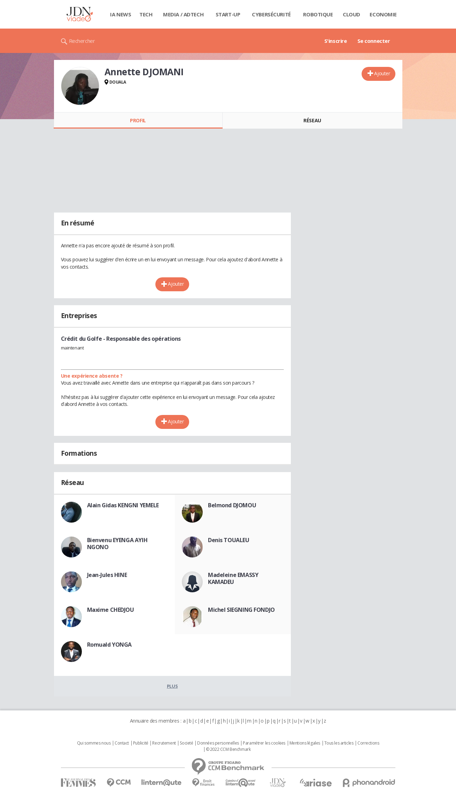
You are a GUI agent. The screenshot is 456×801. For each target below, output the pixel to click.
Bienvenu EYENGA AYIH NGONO (117, 543)
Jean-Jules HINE (107, 575)
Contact (122, 743)
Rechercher (82, 40)
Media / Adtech (183, 14)
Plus (172, 686)
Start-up (228, 14)
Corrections (368, 743)
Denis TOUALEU (228, 540)
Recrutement (164, 743)
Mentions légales (304, 743)
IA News (120, 14)
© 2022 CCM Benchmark (228, 749)
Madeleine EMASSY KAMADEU (233, 578)
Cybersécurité (271, 14)
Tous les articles (339, 743)
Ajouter (382, 73)
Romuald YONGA (109, 644)
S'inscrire (335, 40)
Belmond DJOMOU (232, 505)
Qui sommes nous (94, 743)
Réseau (312, 120)
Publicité (140, 743)
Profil (138, 120)
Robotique (318, 14)
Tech (145, 14)
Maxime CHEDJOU (110, 610)
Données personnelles (218, 743)
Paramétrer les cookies (264, 743)
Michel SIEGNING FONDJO (241, 610)
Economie (383, 14)
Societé (186, 743)
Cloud (351, 14)
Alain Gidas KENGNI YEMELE (123, 505)
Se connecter (373, 40)
